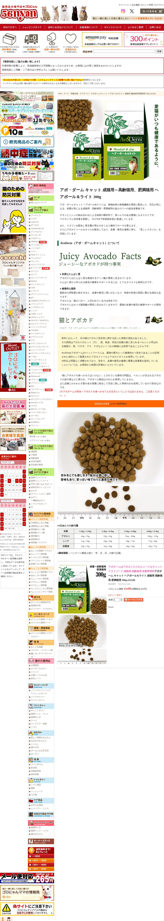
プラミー (35, 379)
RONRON (35, 422)
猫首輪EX (35, 536)
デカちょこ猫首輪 (39, 582)
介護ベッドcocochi (39, 675)
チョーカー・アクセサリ (42, 609)
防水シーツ (36, 678)
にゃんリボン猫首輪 (40, 557)
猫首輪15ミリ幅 (38, 532)
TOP (60, 94)
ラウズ (34, 406)
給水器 (34, 768)
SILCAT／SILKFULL (40, 320)
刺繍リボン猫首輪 (39, 564)
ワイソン (35, 425)
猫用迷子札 (36, 605)
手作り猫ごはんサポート (42, 484)
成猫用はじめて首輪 (40, 526)
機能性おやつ (39, 500)
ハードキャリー (38, 697)
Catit (33, 287)
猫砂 (33, 788)
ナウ (33, 340)
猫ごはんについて (39, 202)
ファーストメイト (39, 363)
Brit (32, 386)
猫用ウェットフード (40, 481)
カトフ (34, 274)
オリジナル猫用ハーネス (42, 619)
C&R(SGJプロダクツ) (40, 301)
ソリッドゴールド (39, 327)
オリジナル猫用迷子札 (41, 602)
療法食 (33, 436)
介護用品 (35, 665)
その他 (34, 794)
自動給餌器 (36, 771)
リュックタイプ (40, 693)
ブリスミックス (38, 383)
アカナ (34, 218)
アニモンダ (36, 235)
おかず (34, 490)
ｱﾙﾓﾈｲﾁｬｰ (35, 241)
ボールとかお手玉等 (40, 750)
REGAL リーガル (38, 409)
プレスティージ (38, 389)
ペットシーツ (37, 791)
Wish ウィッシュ (38, 255)
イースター (36, 248)
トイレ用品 (36, 785)
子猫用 (34, 455)
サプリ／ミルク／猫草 (41, 494)
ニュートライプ (38, 350)
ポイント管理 (147, 5)
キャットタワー (38, 710)
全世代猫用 (36, 461)
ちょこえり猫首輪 (39, 568)
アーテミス (36, 215)
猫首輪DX (35, 539)
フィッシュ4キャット (40, 366)
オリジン (35, 271)
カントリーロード (39, 278)
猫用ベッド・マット (40, 714)
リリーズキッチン (39, 412)
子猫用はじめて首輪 (40, 523)
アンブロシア (37, 245)
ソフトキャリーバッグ (41, 690)
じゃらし (35, 744)
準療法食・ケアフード (80, 94)
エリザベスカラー (39, 668)
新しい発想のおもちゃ (41, 737)
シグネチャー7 (37, 307)
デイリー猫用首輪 (39, 519)
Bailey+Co (35, 392)
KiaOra (34, 281)
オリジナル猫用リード (41, 622)
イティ (34, 251)
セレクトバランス (39, 324)
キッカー (35, 754)
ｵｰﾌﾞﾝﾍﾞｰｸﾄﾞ (36, 268)
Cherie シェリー (38, 317)
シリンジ (35, 672)
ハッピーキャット (39, 360)
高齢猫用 (35, 458)
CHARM (34, 330)
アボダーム (36, 238)
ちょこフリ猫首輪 (39, 554)
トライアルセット (39, 504)
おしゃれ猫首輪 (38, 547)
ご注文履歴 (135, 5)
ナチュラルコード (39, 343)
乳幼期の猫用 (37, 465)
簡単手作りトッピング (41, 487)
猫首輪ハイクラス (39, 542)
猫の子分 (35, 747)
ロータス (35, 415)
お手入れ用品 (37, 805)
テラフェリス (37, 337)
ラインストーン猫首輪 (41, 560)
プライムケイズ (38, 373)
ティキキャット (38, 333)
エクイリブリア (38, 264)
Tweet (110, 607)
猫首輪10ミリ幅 (38, 529)
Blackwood (35, 376)
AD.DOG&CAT (37, 228)
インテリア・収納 (39, 724)
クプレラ (35, 291)
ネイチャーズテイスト (41, 353)
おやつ (34, 497)
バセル (34, 356)
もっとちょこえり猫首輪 (42, 588)
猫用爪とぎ (36, 717)
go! (32, 297)
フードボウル (37, 764)
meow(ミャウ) (37, 402)
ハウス (34, 727)
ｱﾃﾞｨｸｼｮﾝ (35, 225)
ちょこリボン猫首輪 (40, 578)
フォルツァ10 (37, 369)
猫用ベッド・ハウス (40, 831)
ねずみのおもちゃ (39, 741)
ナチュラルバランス (40, 347)
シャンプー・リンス (40, 808)
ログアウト (159, 5)
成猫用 (34, 451)
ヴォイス (35, 261)
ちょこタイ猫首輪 (39, 575)
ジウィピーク (37, 304)
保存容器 (35, 774)
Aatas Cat (35, 222)
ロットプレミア (38, 419)
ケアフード (35, 440)
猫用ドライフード (39, 477)
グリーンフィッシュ (40, 294)
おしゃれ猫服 (37, 647)
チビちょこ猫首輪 (39, 585)
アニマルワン (37, 232)
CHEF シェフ (36, 314)
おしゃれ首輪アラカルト (42, 551)
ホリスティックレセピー (42, 399)
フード (66, 94)
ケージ (34, 720)
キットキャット (38, 284)
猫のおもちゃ (37, 834)
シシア (34, 310)
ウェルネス (36, 258)
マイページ (123, 5)
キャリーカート (38, 700)
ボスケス (35, 396)
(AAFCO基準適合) (118, 403)
